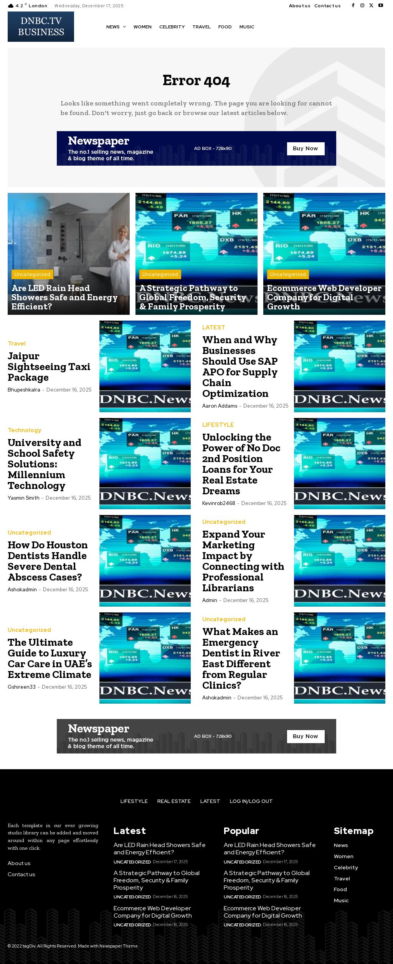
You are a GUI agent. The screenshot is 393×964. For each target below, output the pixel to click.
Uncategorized (32, 292)
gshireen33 (22, 691)
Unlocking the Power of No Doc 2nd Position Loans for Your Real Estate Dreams (241, 467)
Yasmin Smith (24, 501)
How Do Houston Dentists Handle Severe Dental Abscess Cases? (48, 564)
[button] (267, 26)
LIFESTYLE (217, 429)
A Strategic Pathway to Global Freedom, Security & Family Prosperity (154, 882)
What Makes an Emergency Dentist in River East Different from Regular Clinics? (241, 662)
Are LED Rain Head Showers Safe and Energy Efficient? (157, 852)
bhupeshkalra (24, 393)
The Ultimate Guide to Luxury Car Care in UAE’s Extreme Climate (50, 662)
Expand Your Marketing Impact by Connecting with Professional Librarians (243, 564)
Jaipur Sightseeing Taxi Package (49, 370)
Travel (16, 347)
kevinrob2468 (218, 507)
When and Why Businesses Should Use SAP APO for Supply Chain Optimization (240, 370)
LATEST (213, 331)
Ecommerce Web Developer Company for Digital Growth (151, 912)
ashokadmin (22, 593)
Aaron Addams (219, 409)
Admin (209, 604)
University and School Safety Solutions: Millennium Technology (44, 467)
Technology (23, 434)
